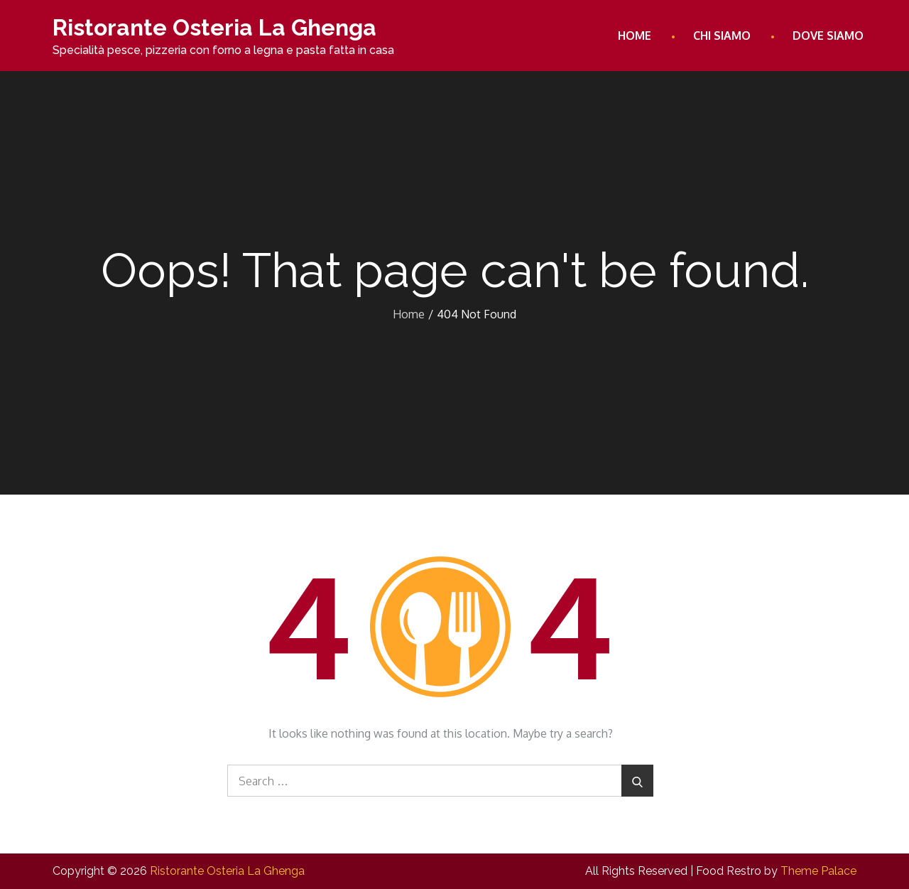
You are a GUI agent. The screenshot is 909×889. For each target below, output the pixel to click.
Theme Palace (818, 871)
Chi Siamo (722, 35)
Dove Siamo (828, 35)
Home (634, 35)
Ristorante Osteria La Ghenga (214, 27)
